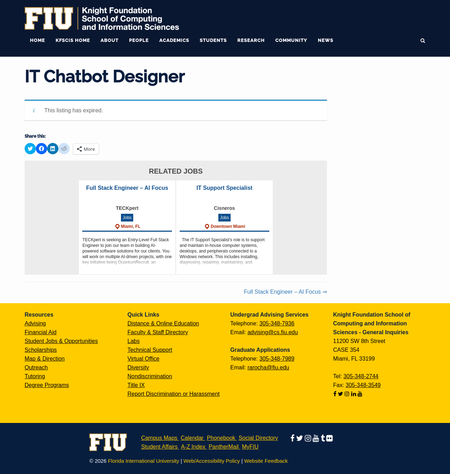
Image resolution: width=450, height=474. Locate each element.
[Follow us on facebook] (335, 394)
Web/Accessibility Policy (212, 461)
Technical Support (150, 350)
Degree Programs (47, 385)
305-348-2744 (361, 376)
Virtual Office (144, 359)
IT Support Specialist (224, 188)
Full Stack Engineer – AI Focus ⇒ (285, 292)
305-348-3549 (363, 385)
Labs (134, 341)
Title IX (136, 385)
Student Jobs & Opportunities (61, 341)
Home (37, 40)
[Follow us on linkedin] (354, 394)
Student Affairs (159, 447)
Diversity (138, 367)
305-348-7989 (277, 359)
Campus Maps (159, 438)
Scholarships (41, 350)
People (139, 40)
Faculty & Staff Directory (158, 332)
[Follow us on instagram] (348, 394)
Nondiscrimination (150, 376)
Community (291, 40)
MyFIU (250, 447)
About (109, 40)
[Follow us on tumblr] (323, 438)
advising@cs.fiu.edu (273, 332)
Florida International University (143, 461)
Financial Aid (41, 332)
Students (213, 40)
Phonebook (221, 438)
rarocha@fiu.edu (268, 367)
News (325, 40)
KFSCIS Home (73, 40)
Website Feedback (266, 461)
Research (251, 40)
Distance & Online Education (163, 323)
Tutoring (35, 376)
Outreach (36, 367)
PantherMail (223, 447)
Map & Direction (45, 359)
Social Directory (258, 438)
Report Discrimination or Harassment (174, 394)
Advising (35, 323)
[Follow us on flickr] (329, 438)
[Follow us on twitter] (341, 394)
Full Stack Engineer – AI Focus (127, 188)
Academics (174, 40)
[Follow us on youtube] (360, 394)
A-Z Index (193, 447)
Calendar (192, 438)
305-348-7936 (277, 323)
